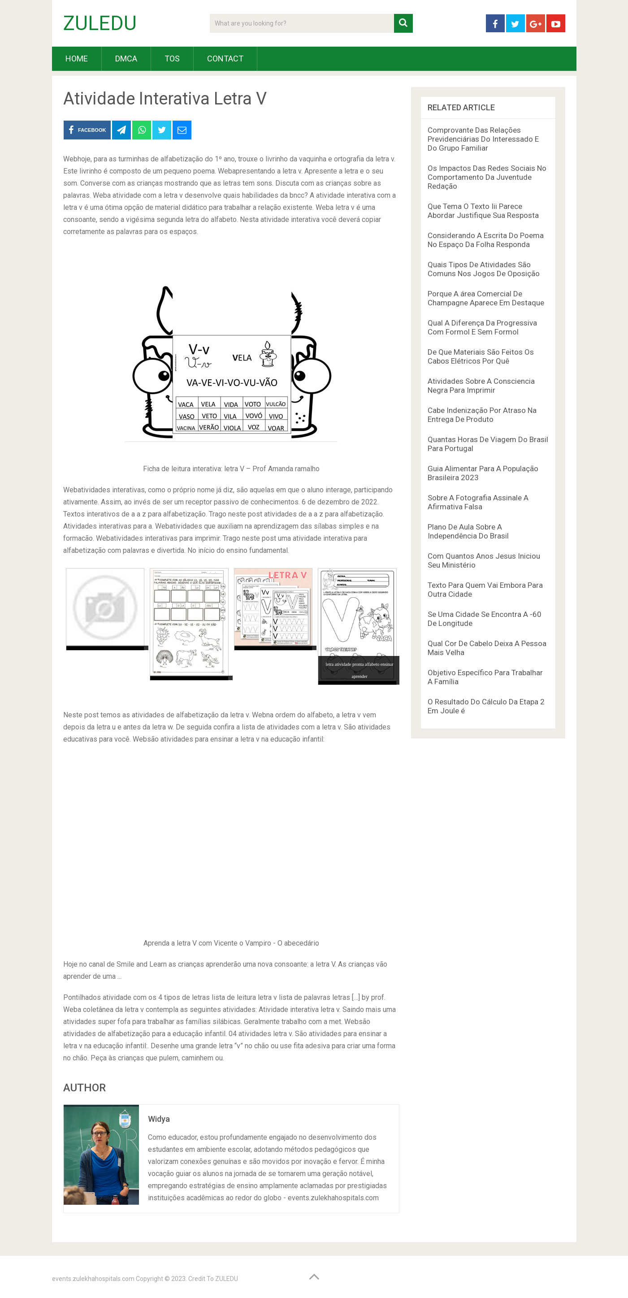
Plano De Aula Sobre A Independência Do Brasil (468, 531)
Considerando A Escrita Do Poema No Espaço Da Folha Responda (486, 240)
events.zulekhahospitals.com (93, 1278)
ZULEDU (100, 23)
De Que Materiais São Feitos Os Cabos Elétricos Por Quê (481, 356)
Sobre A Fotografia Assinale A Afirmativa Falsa (478, 502)
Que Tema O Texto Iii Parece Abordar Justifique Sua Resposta (483, 211)
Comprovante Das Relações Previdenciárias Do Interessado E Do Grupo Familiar (483, 139)
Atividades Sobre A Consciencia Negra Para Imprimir (481, 386)
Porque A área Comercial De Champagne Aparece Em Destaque (486, 298)
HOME (76, 58)
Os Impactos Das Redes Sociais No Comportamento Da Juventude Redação (487, 177)
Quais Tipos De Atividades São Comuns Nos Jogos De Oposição (484, 269)
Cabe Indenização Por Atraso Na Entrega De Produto (482, 415)
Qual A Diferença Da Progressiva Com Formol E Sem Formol (482, 327)
